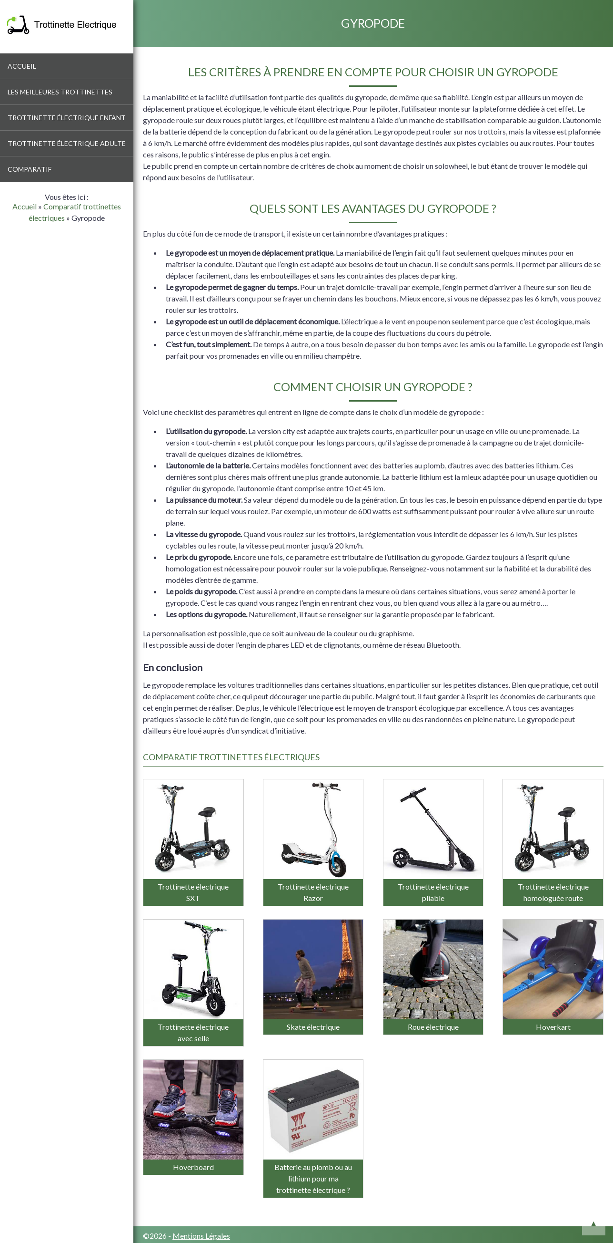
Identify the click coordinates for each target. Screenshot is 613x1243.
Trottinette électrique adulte (67, 143)
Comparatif (29, 169)
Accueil (22, 66)
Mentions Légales (201, 1235)
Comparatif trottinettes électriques (231, 757)
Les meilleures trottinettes (60, 92)
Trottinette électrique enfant (67, 118)
